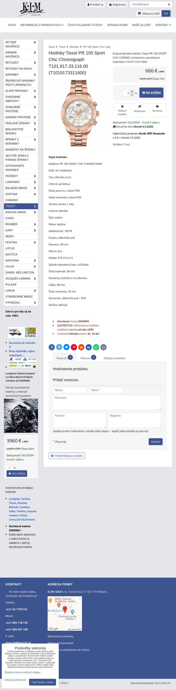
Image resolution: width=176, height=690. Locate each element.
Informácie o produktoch (41, 25)
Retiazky (21, 63)
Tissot (21, 206)
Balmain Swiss (21, 188)
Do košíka (151, 92)
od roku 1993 (35, 15)
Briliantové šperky (21, 131)
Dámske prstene (21, 117)
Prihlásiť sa (95, 4)
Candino (11, 200)
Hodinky (21, 176)
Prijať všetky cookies (42, 682)
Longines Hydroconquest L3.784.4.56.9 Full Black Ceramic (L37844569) (20, 377)
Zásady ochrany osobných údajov (22, 672)
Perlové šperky (21, 123)
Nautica (11, 254)
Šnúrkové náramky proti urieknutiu (20, 82)
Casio (9, 218)
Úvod (12, 25)
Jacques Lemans (21, 279)
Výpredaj (21, 303)
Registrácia (117, 4)
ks (11, 467)
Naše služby (141, 25)
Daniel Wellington (19, 272)
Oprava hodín (117, 25)
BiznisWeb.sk (162, 683)
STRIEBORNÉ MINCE (19, 296)
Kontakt (163, 25)
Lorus (21, 291)
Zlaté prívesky (21, 91)
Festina (21, 242)
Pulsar (10, 284)
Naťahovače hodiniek (14, 167)
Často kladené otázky (85, 25)
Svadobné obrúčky (21, 99)
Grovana (21, 260)
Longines (21, 182)
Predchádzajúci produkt (66, 456)
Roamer (21, 224)
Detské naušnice (21, 44)
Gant (21, 230)
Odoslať (155, 442)
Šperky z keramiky (21, 142)
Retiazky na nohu (18, 68)
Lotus (9, 248)
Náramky (21, 75)
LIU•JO (21, 267)
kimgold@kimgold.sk (18, 643)
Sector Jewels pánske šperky (17, 157)
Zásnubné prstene (21, 109)
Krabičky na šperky (20, 149)
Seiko (9, 236)
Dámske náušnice (21, 55)
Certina (21, 194)
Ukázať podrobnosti (15, 679)
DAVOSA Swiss (21, 212)
